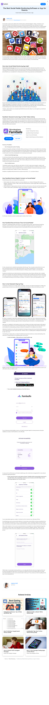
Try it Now (9, 138)
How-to (6, 658)
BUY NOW (18, 138)
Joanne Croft (9, 18)
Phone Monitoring (12, 658)
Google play (16, 134)
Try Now (43, 4)
